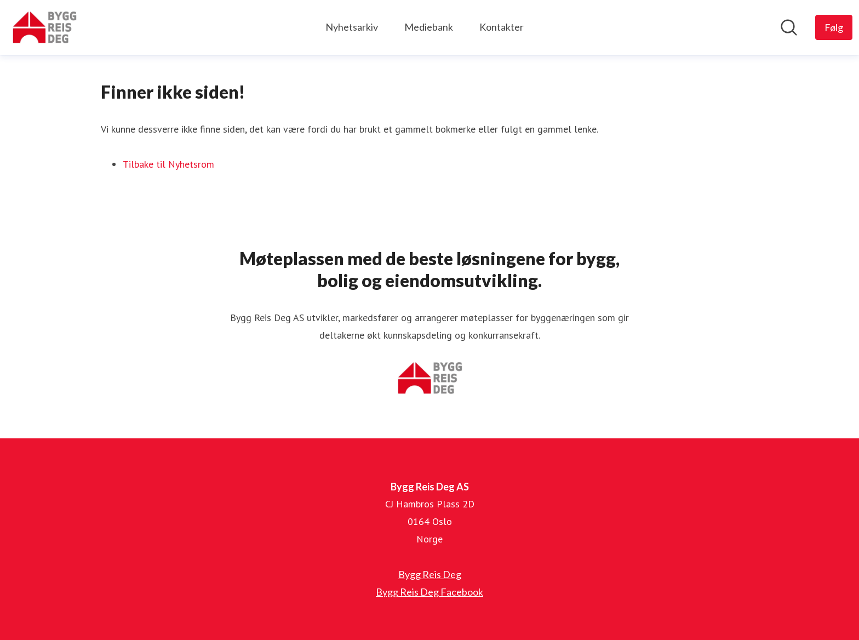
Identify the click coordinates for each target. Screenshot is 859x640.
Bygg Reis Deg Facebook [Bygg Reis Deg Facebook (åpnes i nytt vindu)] (429, 592)
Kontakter (501, 27)
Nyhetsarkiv (351, 27)
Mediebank (428, 27)
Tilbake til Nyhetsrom (168, 164)
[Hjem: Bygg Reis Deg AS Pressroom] (44, 27)
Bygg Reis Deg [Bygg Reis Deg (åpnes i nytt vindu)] (429, 574)
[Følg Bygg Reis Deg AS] (833, 27)
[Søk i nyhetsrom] (789, 27)
